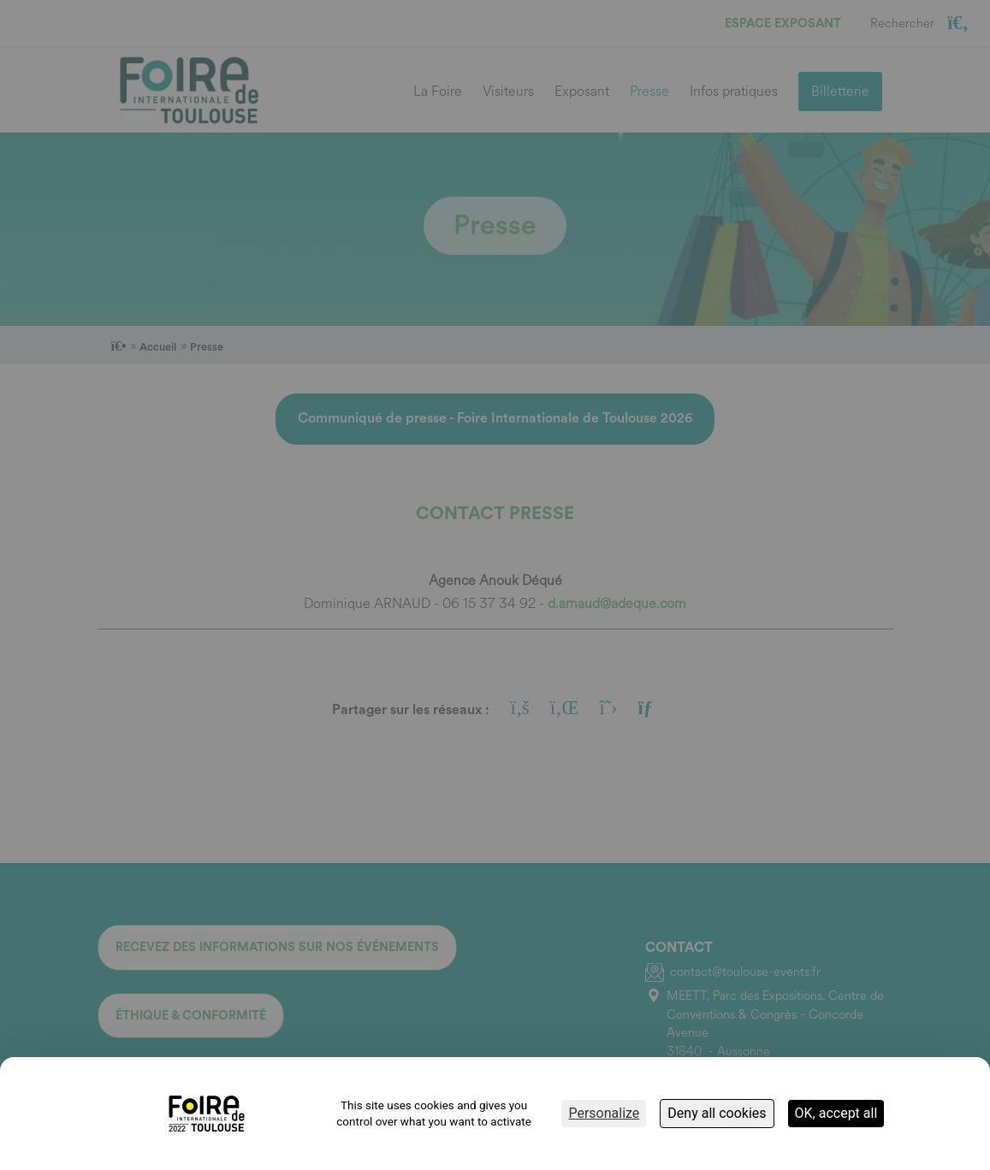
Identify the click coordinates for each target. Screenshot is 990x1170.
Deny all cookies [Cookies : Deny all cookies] (716, 1113)
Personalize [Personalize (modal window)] (603, 1113)
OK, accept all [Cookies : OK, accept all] (836, 1113)
